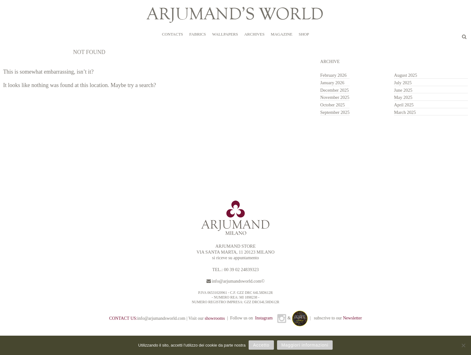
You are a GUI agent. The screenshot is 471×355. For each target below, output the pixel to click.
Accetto (261, 345)
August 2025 (405, 75)
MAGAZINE (281, 34)
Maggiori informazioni (305, 345)
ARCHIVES (254, 34)
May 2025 (403, 97)
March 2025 (405, 112)
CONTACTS (172, 34)
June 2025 (403, 90)
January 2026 (332, 82)
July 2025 (403, 82)
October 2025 (332, 104)
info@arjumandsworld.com (236, 281)
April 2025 (404, 104)
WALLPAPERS (225, 34)
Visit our (206, 318)
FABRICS (197, 34)
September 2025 (335, 112)
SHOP (304, 34)
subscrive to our (338, 318)
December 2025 (334, 90)
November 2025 (334, 97)
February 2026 (333, 75)
